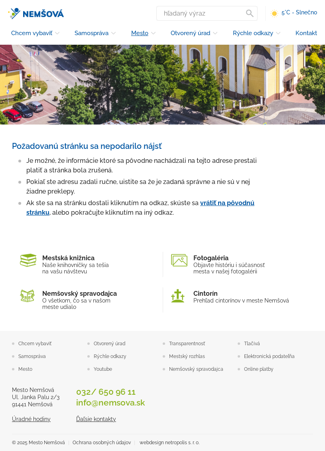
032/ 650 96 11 (106, 392)
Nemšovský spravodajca (196, 369)
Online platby (259, 369)
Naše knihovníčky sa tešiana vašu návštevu (87, 264)
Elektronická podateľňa (269, 356)
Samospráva (91, 33)
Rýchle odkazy (253, 33)
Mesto (139, 33)
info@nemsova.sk (110, 402)
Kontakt (306, 33)
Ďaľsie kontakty (96, 419)
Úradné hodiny (31, 419)
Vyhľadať (251, 13)
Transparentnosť (187, 343)
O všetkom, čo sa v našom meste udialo (87, 300)
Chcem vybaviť (31, 33)
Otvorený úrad (190, 33)
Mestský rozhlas (187, 356)
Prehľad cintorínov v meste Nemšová (238, 297)
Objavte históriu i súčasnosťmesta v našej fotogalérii (238, 264)
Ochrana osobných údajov (102, 442)
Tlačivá (252, 343)
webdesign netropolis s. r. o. (169, 442)
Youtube (103, 369)
